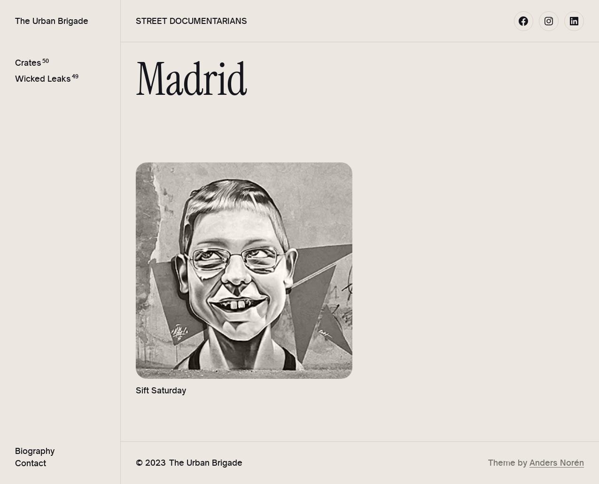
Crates (28, 63)
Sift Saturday (161, 390)
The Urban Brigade (51, 21)
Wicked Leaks (43, 79)
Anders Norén (556, 463)
